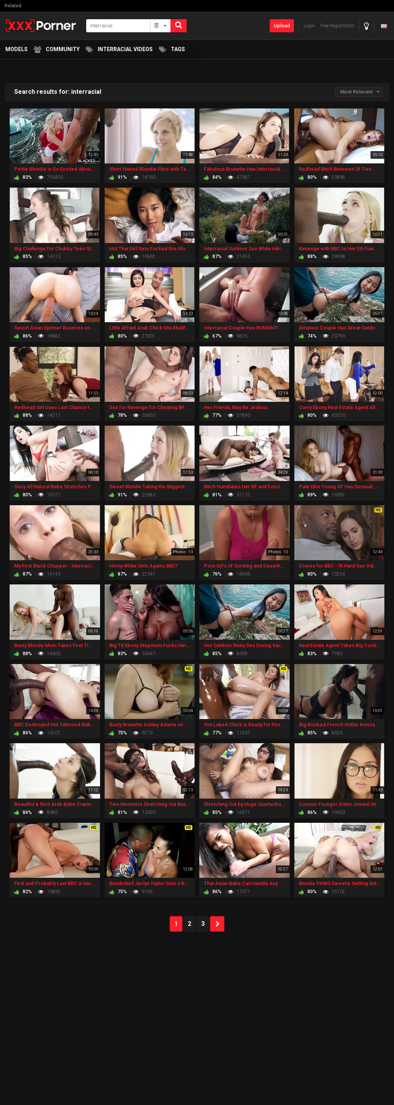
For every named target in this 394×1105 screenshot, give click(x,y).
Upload (282, 25)
